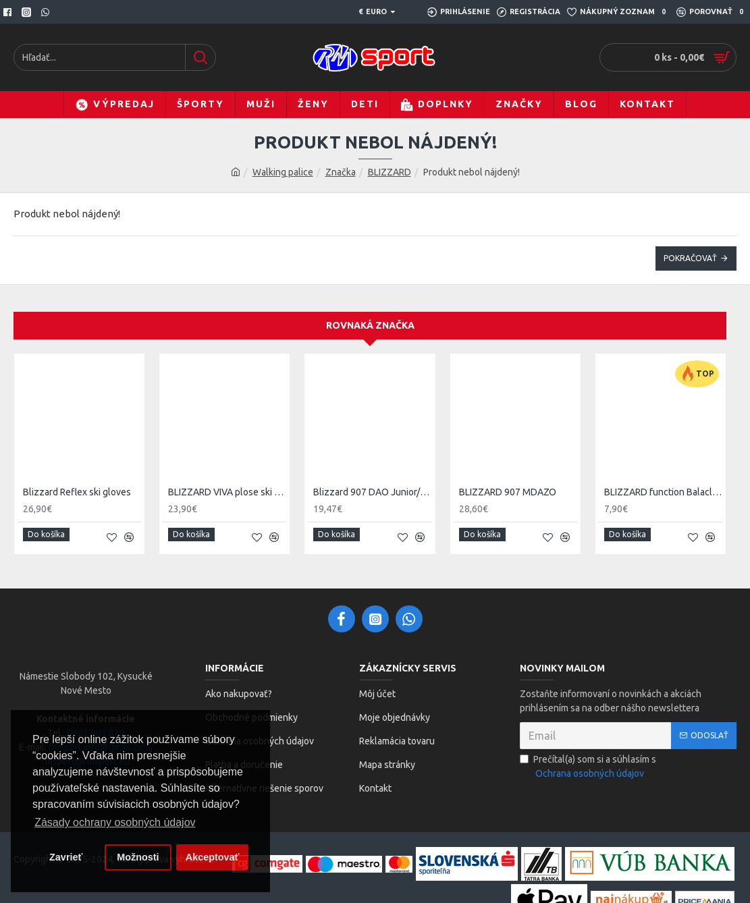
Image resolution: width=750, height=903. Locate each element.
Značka (340, 172)
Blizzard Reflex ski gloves (77, 492)
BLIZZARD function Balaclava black (663, 492)
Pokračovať (690, 258)
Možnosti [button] (138, 857)
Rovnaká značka (370, 325)
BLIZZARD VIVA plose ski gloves (227, 492)
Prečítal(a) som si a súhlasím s (588, 761)
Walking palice (282, 172)
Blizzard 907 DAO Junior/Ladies (372, 492)
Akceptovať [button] (213, 857)
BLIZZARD (389, 172)
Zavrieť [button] (65, 857)
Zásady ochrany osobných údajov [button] (114, 822)
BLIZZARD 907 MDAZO (507, 492)
